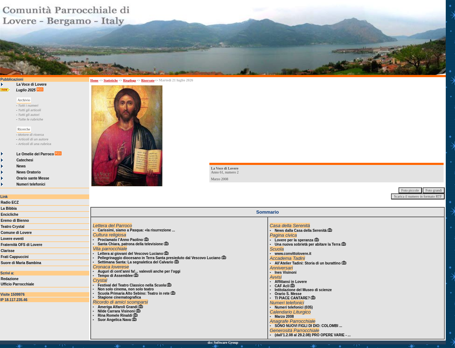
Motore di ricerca (31, 134)
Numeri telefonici (30, 184)
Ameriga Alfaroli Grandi (118, 307)
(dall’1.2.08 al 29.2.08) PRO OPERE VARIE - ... (313, 335)
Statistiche (111, 80)
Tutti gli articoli (29, 110)
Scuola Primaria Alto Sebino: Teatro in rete (134, 293)
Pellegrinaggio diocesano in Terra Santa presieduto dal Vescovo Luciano (159, 258)
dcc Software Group (223, 342)
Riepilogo (129, 80)
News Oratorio (28, 172)
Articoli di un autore (33, 139)
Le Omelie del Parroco (35, 154)
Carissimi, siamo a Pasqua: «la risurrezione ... (136, 230)
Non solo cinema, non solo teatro (126, 289)
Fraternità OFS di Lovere (21, 245)
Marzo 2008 (284, 316)
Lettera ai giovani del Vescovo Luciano (130, 254)
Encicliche (9, 214)
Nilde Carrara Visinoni (116, 311)
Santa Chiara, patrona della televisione (130, 244)
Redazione (9, 279)
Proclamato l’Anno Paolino (120, 240)
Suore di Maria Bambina (21, 263)
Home (94, 80)
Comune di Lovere (16, 233)
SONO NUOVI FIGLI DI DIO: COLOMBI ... (308, 326)
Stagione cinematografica (119, 297)
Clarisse (8, 251)
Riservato (147, 80)
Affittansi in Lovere (291, 282)
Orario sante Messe (32, 178)
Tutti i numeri (28, 105)
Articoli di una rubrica (34, 144)
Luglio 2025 (26, 90)
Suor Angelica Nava (114, 320)
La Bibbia (9, 208)
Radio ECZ (10, 202)
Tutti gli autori (28, 115)
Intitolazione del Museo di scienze (303, 290)
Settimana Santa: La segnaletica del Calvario (135, 262)
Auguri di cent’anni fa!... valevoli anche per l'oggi (139, 271)
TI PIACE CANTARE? (292, 298)
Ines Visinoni (286, 272)
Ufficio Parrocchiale (17, 284)
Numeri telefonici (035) (294, 307)
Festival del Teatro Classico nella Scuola (132, 285)
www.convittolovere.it (293, 254)
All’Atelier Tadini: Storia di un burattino (308, 263)
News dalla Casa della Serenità (301, 230)
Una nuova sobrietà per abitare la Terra (308, 244)
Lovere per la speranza (294, 240)
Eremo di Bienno (15, 221)
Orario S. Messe (288, 294)
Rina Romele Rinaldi (115, 315)
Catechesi (24, 160)
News (21, 166)
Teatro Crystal (13, 227)
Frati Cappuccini (14, 257)
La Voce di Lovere (31, 84)
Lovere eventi (12, 239)
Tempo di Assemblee (115, 276)
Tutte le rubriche (30, 119)
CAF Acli (282, 286)
